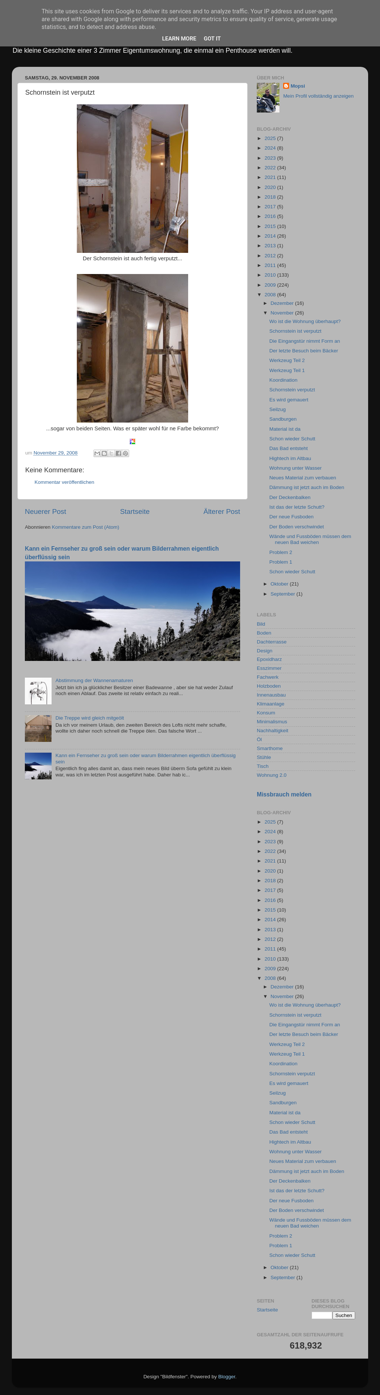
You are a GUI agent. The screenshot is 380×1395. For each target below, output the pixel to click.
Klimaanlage (270, 704)
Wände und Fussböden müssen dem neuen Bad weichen (310, 539)
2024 (271, 148)
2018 (271, 197)
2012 (271, 255)
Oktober (280, 584)
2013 (271, 245)
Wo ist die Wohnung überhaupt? (305, 321)
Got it (212, 38)
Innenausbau (271, 695)
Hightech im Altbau (290, 458)
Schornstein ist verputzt (295, 331)
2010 (271, 275)
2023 (271, 158)
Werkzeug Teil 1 (287, 370)
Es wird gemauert (288, 399)
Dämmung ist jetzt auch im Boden (306, 487)
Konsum (266, 713)
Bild (261, 624)
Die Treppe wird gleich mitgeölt (89, 718)
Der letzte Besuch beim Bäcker (303, 350)
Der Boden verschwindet (296, 526)
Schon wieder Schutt (292, 438)
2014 (271, 236)
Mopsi (298, 86)
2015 (271, 226)
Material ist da (285, 429)
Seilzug (277, 409)
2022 (271, 167)
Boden (264, 633)
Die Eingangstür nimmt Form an (304, 341)
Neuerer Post (45, 511)
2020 (271, 187)
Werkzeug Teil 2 (287, 360)
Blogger (226, 1376)
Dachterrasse (271, 642)
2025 (271, 138)
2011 (271, 265)
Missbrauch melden (284, 794)
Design (264, 651)
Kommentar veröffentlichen (64, 482)
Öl (259, 739)
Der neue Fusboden (291, 516)
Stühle (264, 757)
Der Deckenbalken (290, 497)
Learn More (179, 38)
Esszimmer (269, 668)
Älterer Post (221, 511)
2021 (271, 177)
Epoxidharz (269, 659)
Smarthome (270, 748)
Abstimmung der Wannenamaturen (94, 680)
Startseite (135, 511)
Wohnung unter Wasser (295, 468)
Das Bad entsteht (288, 448)
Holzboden (269, 686)
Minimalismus (272, 721)
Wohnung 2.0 (271, 775)
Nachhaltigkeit (272, 730)
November (283, 313)
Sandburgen (283, 419)
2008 (271, 294)
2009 (271, 285)
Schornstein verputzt (292, 389)
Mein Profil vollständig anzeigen (318, 96)
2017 (271, 206)
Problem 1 (280, 562)
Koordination (283, 380)
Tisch (263, 766)
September (284, 594)
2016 (271, 216)
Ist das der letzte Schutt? (297, 507)
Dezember (283, 303)
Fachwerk (268, 677)
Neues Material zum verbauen (302, 477)
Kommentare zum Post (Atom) (85, 527)
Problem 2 (280, 552)
